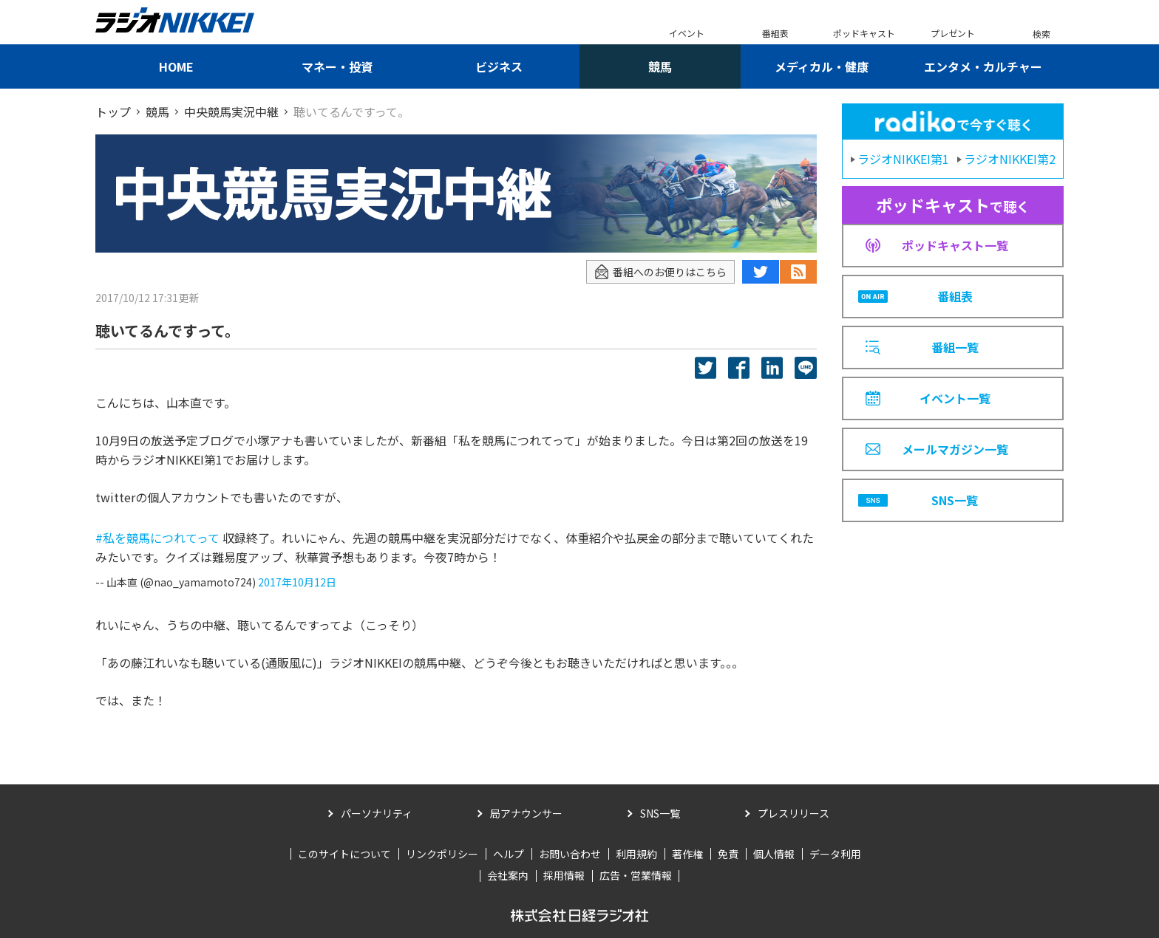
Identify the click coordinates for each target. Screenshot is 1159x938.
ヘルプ (508, 853)
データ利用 (835, 853)
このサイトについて (344, 853)
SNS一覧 (660, 813)
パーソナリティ (376, 813)
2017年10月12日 (297, 582)
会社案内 (507, 875)
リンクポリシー (442, 853)
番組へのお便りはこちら (660, 272)
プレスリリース (793, 813)
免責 (728, 853)
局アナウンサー (526, 813)
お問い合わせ (570, 853)
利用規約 (636, 853)
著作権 (687, 853)
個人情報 (774, 853)
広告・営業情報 (635, 875)
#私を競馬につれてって (157, 538)
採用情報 (564, 875)
